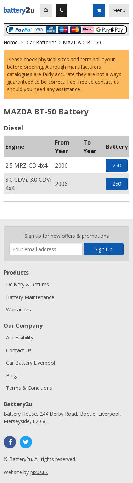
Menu (119, 10)
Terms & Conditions (29, 387)
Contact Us (19, 350)
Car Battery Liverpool (30, 362)
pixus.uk (39, 472)
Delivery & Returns (27, 284)
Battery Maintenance (30, 297)
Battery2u (19, 10)
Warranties (18, 309)
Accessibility (19, 337)
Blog (11, 375)
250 (116, 165)
